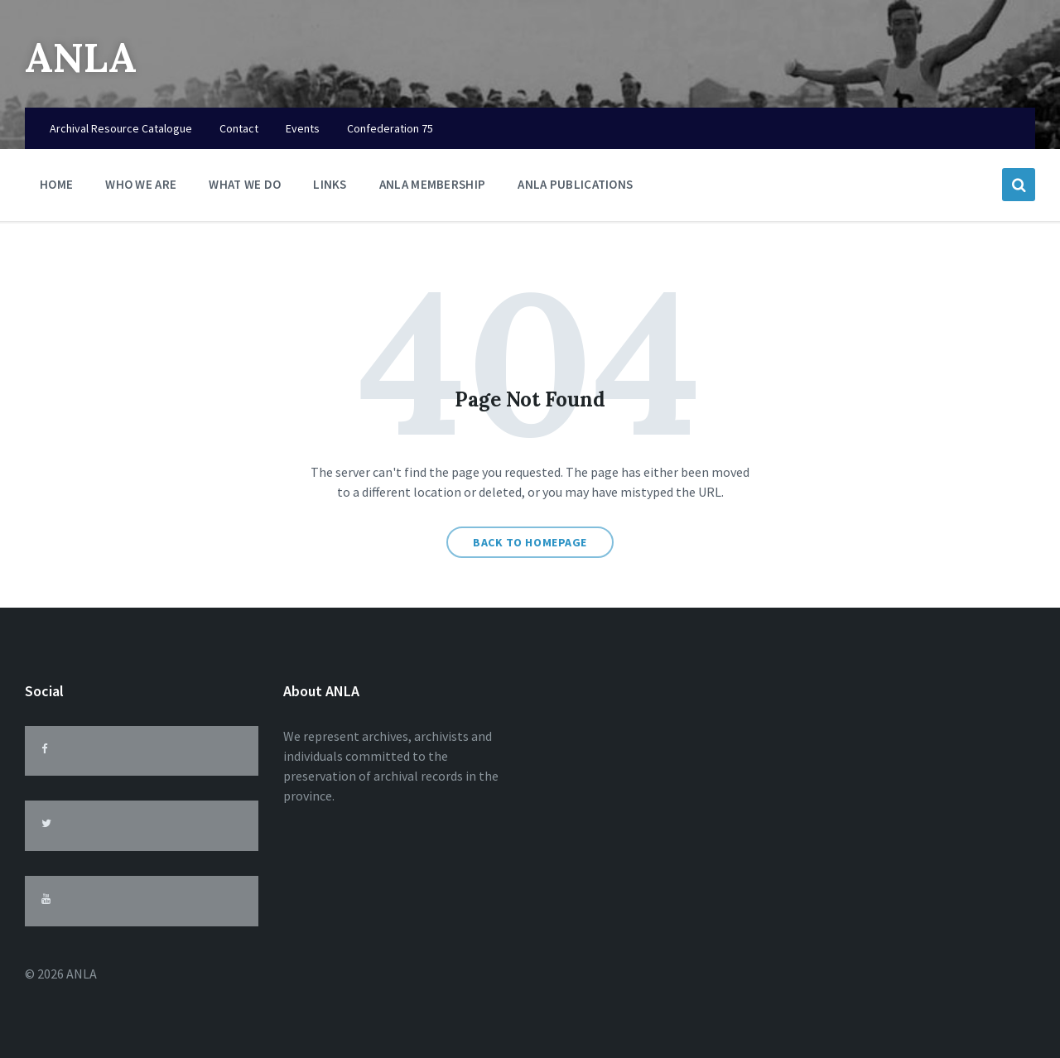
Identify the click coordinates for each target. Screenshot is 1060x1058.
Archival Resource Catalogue (121, 128)
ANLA (81, 57)
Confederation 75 (390, 128)
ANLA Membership (432, 184)
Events (303, 128)
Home (56, 184)
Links (330, 188)
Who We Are (140, 188)
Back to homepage (530, 542)
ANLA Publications (575, 184)
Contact (238, 128)
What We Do (245, 188)
